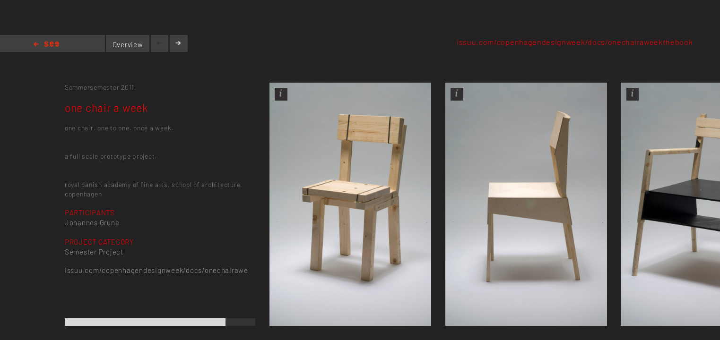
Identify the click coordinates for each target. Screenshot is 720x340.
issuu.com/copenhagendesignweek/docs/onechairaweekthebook (575, 41)
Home (46, 44)
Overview (128, 44)
